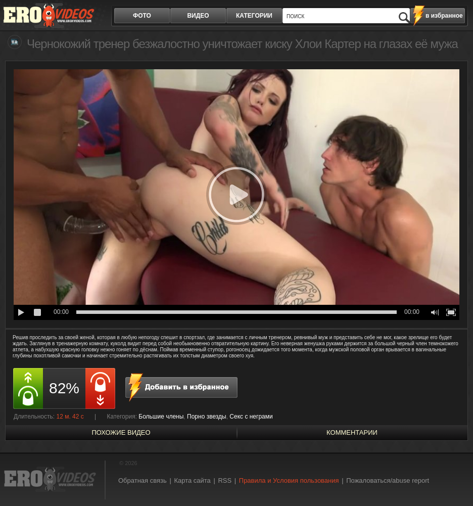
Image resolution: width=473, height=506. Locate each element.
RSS (224, 480)
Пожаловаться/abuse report (387, 480)
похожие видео (120, 432)
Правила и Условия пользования (289, 480)
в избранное (444, 15)
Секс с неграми (250, 416)
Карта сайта (192, 480)
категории (254, 15)
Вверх (454, 476)
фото (142, 15)
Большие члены (160, 416)
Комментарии (351, 432)
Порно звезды (206, 416)
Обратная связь (142, 480)
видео (198, 15)
